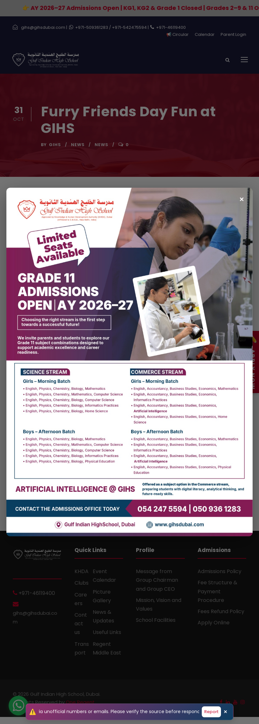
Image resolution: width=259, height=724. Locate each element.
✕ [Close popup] (241, 196)
